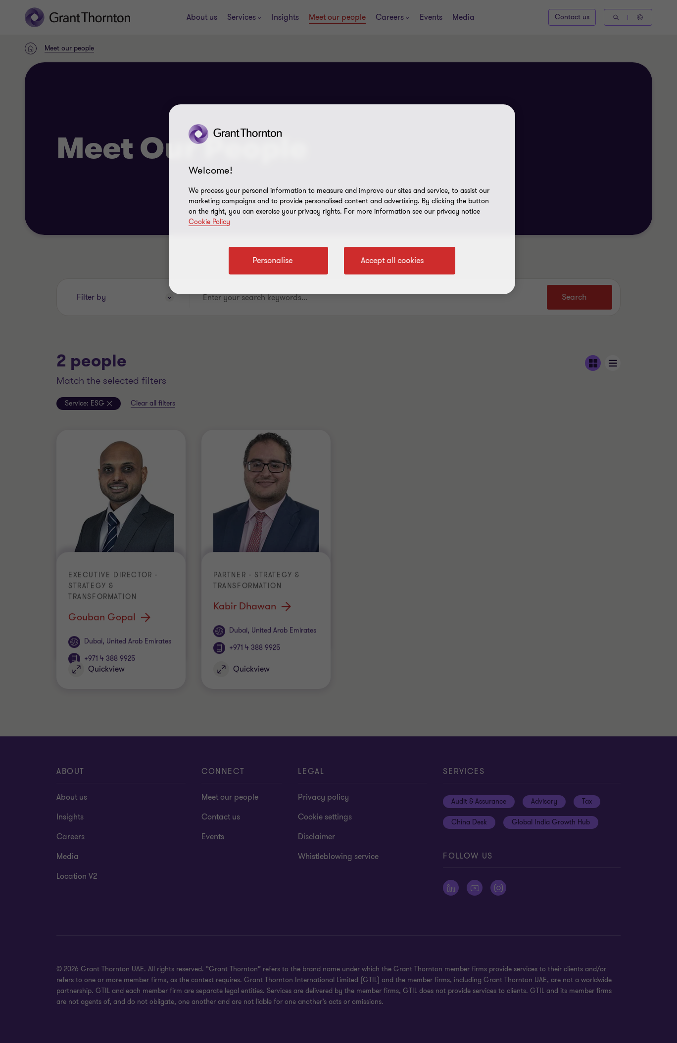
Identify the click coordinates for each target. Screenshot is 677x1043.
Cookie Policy (209, 222)
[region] (342, 199)
